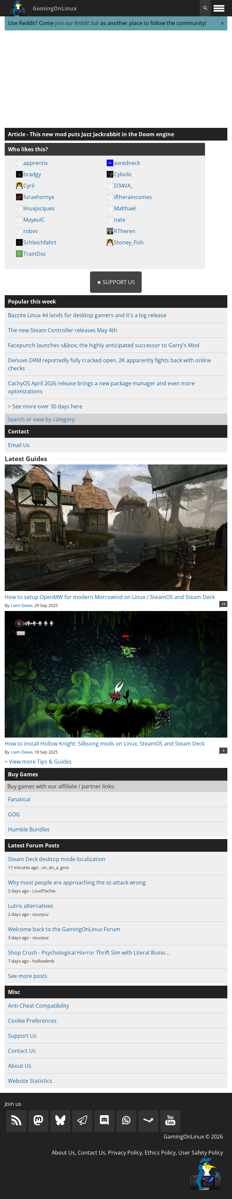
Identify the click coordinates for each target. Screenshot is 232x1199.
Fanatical (19, 799)
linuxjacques (39, 208)
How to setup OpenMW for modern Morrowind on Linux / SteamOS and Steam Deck (116, 593)
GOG (14, 814)
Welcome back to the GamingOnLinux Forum (64, 929)
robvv (30, 231)
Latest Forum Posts (33, 845)
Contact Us (22, 1050)
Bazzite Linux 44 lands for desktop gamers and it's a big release (87, 315)
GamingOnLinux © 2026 (193, 1136)
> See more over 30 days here (45, 406)
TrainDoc (34, 253)
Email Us (19, 445)
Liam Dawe (21, 605)
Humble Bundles (29, 829)
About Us (19, 1065)
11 (224, 604)
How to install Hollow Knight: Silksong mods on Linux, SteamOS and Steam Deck (116, 739)
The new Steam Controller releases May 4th (62, 330)
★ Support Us (116, 282)
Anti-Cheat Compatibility (38, 1005)
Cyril (28, 185)
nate (119, 219)
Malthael (125, 208)
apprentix (35, 163)
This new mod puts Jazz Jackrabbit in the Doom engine (102, 134)
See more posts (27, 976)
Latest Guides (26, 459)
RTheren (124, 231)
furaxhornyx (38, 197)
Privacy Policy (125, 1152)
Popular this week (32, 301)
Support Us (22, 1035)
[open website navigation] (219, 8)
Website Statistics (30, 1080)
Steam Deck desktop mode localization (56, 859)
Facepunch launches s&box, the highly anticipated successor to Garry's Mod (103, 345)
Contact (18, 431)
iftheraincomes (133, 197)
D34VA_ (123, 185)
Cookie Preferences (32, 1020)
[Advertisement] (116, 79)
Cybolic (123, 174)
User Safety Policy (200, 1152)
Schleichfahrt (39, 242)
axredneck (127, 163)
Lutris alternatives (30, 906)
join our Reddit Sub (77, 23)
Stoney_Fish (129, 242)
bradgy (32, 174)
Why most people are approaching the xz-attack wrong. (77, 882)
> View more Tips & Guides (38, 761)
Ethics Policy (160, 1152)
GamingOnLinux (55, 8)
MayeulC (34, 219)
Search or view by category (41, 419)
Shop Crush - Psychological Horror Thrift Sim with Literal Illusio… (88, 952)
